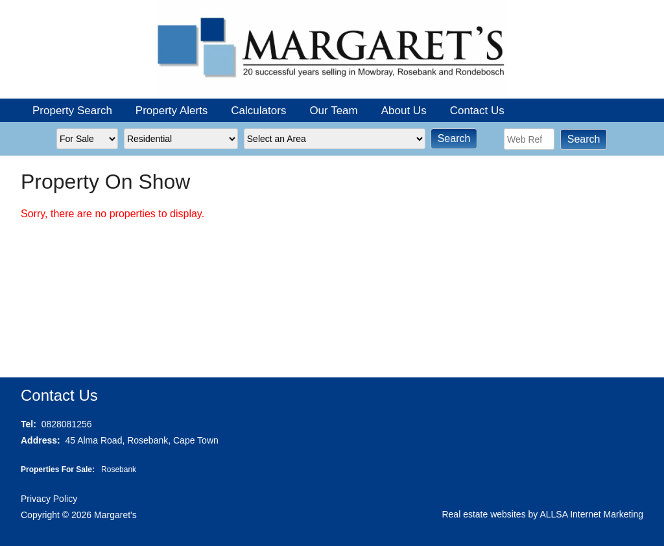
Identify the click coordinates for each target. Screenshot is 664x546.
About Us (404, 110)
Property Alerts (172, 110)
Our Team (333, 110)
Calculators (258, 110)
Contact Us (477, 110)
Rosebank (118, 469)
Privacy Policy (49, 498)
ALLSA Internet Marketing (591, 514)
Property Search (72, 110)
